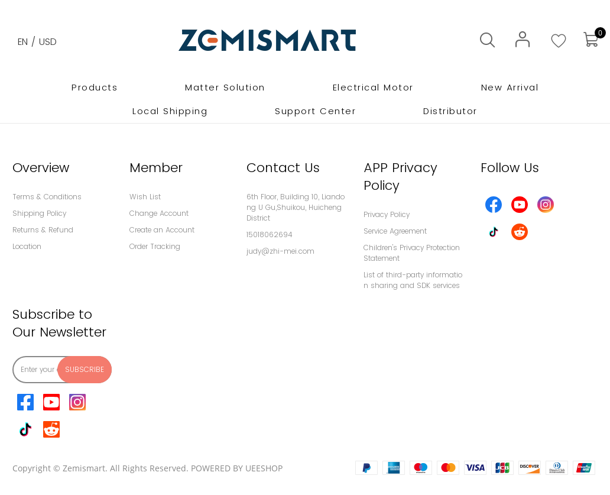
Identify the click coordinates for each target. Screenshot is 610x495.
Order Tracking (154, 246)
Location (26, 246)
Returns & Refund (42, 230)
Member (156, 167)
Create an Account (161, 230)
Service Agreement (395, 231)
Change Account (159, 213)
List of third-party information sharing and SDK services (413, 280)
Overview (40, 167)
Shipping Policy (39, 213)
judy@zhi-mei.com (280, 251)
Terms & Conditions (47, 197)
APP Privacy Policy (400, 176)
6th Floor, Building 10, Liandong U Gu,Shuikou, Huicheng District (295, 207)
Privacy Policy (387, 214)
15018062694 (269, 234)
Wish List (145, 197)
